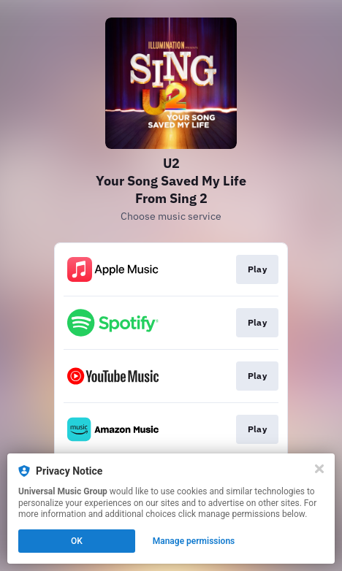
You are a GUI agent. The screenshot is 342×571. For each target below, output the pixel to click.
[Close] (319, 468)
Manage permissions (194, 541)
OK (77, 541)
